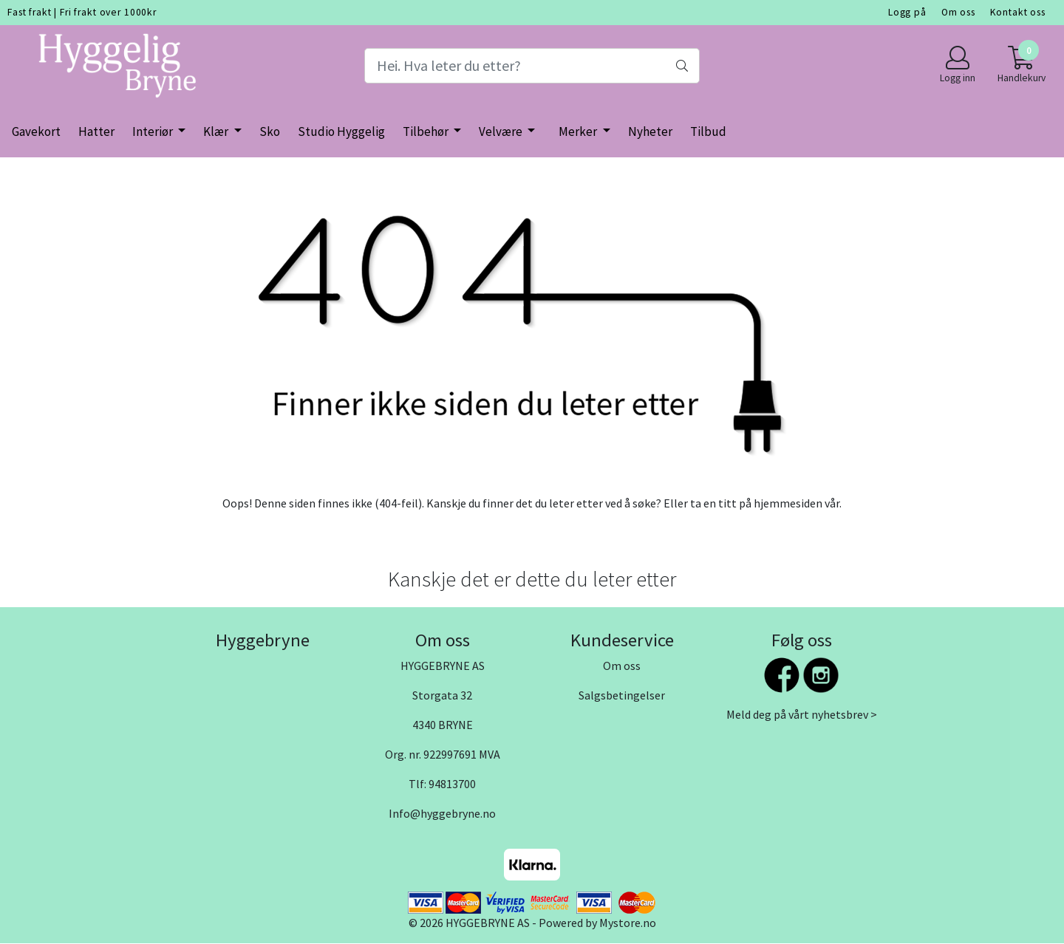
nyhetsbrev (839, 714)
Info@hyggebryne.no (442, 813)
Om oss (958, 12)
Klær (217, 131)
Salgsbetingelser (622, 695)
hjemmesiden (788, 503)
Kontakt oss (1018, 12)
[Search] (531, 65)
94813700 (452, 783)
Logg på (907, 12)
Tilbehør (427, 131)
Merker (579, 131)
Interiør (153, 131)
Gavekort (36, 131)
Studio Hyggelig (341, 131)
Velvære (502, 131)
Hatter (96, 131)
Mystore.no (627, 922)
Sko (269, 131)
